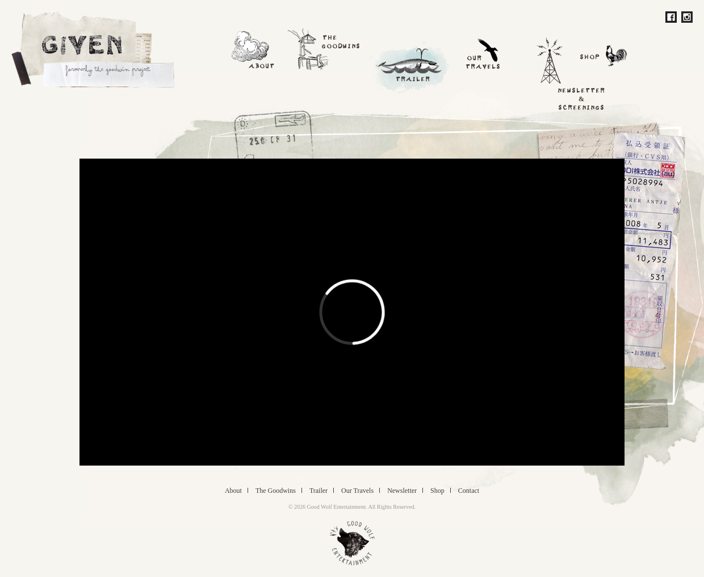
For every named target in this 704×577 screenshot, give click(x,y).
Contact (468, 490)
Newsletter (402, 490)
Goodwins (275, 490)
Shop (437, 490)
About (233, 490)
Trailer (318, 490)
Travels (357, 490)
